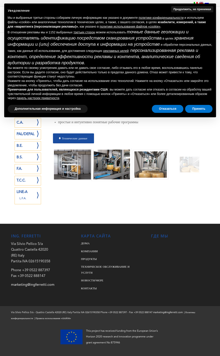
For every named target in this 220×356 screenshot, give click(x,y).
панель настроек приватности (38, 98)
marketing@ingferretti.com (33, 285)
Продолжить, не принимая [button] (192, 9)
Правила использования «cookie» (53, 318)
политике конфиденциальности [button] (161, 17)
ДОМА (85, 243)
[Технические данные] (73, 138)
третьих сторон (84, 32)
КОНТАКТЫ (89, 288)
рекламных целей (116, 51)
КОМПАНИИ (89, 251)
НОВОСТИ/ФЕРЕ (92, 280)
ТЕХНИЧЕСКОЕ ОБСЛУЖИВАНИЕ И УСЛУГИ (105, 269)
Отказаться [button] (167, 108)
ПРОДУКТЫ (89, 259)
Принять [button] (198, 108)
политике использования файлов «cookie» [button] (130, 26)
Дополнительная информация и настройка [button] (48, 108)
